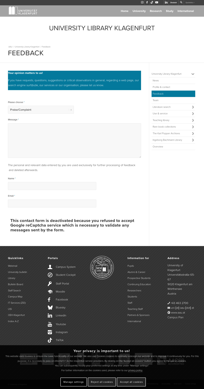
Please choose (16, 102)
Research (156, 11)
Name (12, 178)
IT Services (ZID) (17, 302)
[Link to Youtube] (156, 2)
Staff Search (14, 290)
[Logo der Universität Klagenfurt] (23, 11)
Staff (129, 302)
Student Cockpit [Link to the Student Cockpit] (66, 274)
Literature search (162, 107)
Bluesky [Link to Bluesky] (61, 307)
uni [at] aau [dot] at (182, 307)
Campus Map (15, 296)
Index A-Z (13, 321)
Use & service (160, 113)
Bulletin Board (15, 284)
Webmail (12, 265)
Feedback (158, 93)
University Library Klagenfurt (166, 73)
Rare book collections (164, 126)
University (139, 11)
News (156, 80)
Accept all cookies (131, 382)
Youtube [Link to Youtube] (61, 324)
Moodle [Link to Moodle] (60, 291)
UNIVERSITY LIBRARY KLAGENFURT (102, 28)
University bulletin (17, 271)
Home (124, 11)
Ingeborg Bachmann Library (167, 140)
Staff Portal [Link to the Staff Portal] (62, 283)
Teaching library (161, 120)
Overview (158, 146)
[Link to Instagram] (142, 2)
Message (13, 119)
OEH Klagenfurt (16, 314)
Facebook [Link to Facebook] (62, 299)
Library (11, 277)
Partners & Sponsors (138, 314)
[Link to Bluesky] (161, 2)
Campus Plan (176, 317)
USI (10, 308)
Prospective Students (138, 277)
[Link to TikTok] (151, 2)
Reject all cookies (102, 382)
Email (11, 195)
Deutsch (173, 3)
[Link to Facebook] (147, 2)
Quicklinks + (190, 3)
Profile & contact (161, 87)
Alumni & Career (136, 271)
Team (155, 100)
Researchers (134, 290)
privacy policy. (135, 370)
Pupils (130, 265)
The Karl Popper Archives (166, 133)
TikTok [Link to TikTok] (60, 340)
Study (169, 11)
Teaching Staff (135, 308)
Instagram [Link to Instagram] (62, 332)
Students (132, 296)
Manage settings (73, 382)
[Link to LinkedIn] (166, 2)
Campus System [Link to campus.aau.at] (66, 266)
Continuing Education (139, 284)
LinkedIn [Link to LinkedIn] (61, 315)
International (186, 11)
